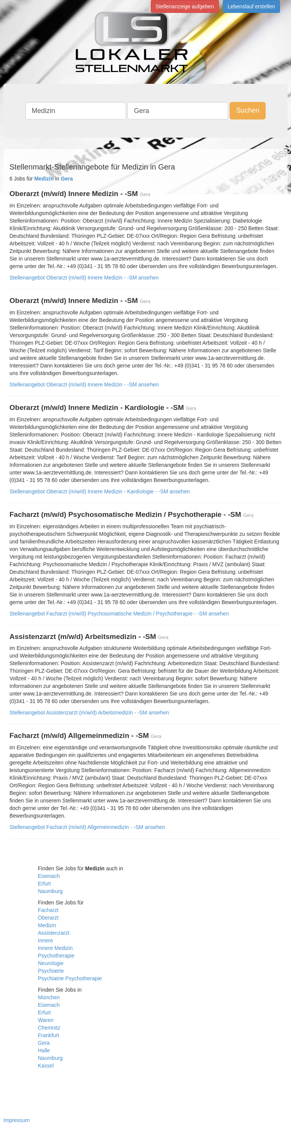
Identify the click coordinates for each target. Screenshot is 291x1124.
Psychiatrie (51, 971)
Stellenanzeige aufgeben (185, 6)
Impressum (16, 1120)
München (49, 997)
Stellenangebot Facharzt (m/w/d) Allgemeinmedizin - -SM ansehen (87, 827)
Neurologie (51, 963)
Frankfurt (48, 1035)
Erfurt (44, 884)
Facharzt (48, 910)
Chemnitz (49, 1028)
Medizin (47, 925)
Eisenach (49, 876)
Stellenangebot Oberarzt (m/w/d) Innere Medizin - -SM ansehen (84, 278)
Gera (44, 1043)
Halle (44, 1050)
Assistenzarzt (53, 933)
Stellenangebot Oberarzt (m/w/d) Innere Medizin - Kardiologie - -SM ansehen (99, 491)
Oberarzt (48, 918)
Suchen (247, 110)
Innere (45, 940)
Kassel (46, 1066)
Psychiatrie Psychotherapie (70, 978)
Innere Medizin (55, 948)
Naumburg (50, 891)
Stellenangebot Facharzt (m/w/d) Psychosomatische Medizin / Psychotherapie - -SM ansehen (119, 614)
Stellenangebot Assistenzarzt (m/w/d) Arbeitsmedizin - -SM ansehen (89, 713)
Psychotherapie (56, 956)
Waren (45, 1020)
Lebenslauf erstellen (251, 6)
